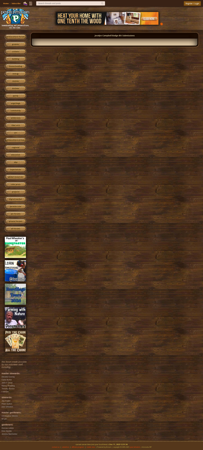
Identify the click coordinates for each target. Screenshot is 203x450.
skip (15, 162)
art (15, 133)
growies (15, 44)
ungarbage (15, 103)
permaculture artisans (15, 140)
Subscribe (16, 3)
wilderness (15, 118)
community (16, 111)
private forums (15, 221)
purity (15, 96)
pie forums (15, 214)
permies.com (15, 207)
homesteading (15, 66)
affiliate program (78, 447)
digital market (15, 199)
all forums (15, 229)
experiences (15, 170)
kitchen (15, 89)
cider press (15, 184)
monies (15, 81)
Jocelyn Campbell (103, 35)
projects (15, 192)
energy (16, 74)
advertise (65, 447)
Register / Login (192, 3)
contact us (56, 447)
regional (15, 148)
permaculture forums (15, 37)
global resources (15, 177)
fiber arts (15, 125)
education (15, 155)
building (15, 59)
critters (15, 52)
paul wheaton (135, 447)
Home (6, 3)
